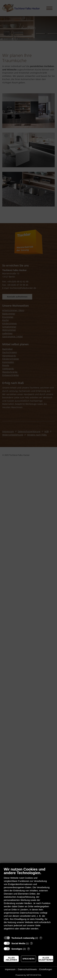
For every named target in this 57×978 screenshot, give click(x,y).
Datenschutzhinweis (27, 969)
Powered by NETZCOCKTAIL (28, 975)
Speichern (28, 959)
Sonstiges (16, 949)
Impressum (10, 969)
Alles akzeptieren (45, 959)
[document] (28, 900)
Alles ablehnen (11, 959)
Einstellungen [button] (45, 969)
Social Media (18, 943)
